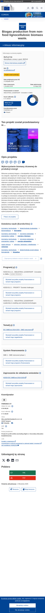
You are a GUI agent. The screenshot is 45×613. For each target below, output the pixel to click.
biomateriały (5, 252)
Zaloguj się (28, 8)
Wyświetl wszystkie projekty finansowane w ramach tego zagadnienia (20, 336)
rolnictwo (4, 247)
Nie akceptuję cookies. (22, 610)
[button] (33, 8)
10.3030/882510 (8, 70)
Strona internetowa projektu (14, 63)
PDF (24, 478)
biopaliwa (16, 252)
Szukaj (37, 8)
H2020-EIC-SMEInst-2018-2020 (14, 377)
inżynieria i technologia (8, 228)
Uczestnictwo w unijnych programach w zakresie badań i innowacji (21, 443)
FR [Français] (15, 162)
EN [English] (7, 162)
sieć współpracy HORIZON (10, 445)
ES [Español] (11, 162)
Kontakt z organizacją (8, 441)
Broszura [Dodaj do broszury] (14, 489)
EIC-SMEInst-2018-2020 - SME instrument (17, 330)
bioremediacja (6, 230)
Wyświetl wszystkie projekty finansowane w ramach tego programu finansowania (20, 362)
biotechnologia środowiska (28, 228)
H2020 (6, 19)
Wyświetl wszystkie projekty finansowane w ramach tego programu (20, 281)
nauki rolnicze (6, 244)
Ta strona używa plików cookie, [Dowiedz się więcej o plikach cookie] (11, 598)
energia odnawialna (24, 241)
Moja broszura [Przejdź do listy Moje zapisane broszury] (28, 489)
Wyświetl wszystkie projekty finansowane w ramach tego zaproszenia (20, 384)
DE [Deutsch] (3, 162)
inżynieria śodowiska (27, 234)
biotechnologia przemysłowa (29, 250)
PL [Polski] (23, 162)
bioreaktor (17, 230)
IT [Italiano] (19, 162)
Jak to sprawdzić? (37, 1)
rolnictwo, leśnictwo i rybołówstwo (25, 244)
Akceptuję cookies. (22, 605)
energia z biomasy (24, 236)
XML (24, 472)
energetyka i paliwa (7, 236)
